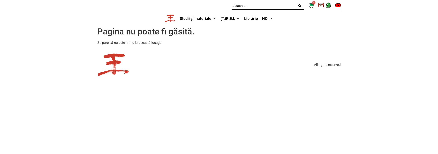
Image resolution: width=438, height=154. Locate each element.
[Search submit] (299, 5)
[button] (198, 18)
